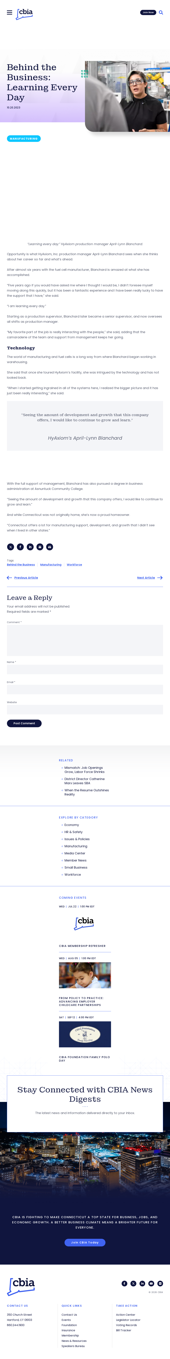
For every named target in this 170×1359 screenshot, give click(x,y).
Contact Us (69, 1315)
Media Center (75, 854)
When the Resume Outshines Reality (87, 793)
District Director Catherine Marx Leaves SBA (85, 781)
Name (11, 662)
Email (11, 682)
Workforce (74, 565)
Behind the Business (21, 565)
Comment (14, 622)
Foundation (69, 1325)
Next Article (146, 578)
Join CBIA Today (85, 1243)
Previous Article (26, 578)
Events (66, 1320)
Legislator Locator (128, 1320)
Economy (72, 825)
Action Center (125, 1315)
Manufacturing (50, 565)
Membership (70, 1336)
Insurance (68, 1330)
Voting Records (126, 1325)
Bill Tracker (123, 1330)
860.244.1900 (15, 1325)
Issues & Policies (77, 839)
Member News (76, 861)
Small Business (76, 868)
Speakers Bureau (73, 1346)
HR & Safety (74, 832)
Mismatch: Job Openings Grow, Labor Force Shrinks (85, 770)
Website (12, 702)
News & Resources (74, 1341)
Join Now (148, 12)
